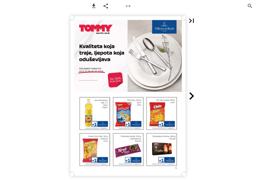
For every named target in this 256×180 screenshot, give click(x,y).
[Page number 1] (128, 6)
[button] (94, 6)
